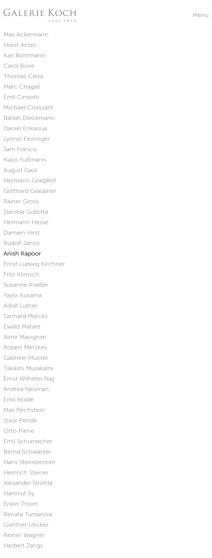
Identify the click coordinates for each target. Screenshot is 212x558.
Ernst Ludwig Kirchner (34, 264)
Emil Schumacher (27, 441)
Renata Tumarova (27, 514)
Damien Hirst (21, 232)
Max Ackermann (26, 34)
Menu (201, 15)
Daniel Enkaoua (25, 128)
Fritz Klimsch (21, 274)
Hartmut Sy (18, 493)
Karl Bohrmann (24, 55)
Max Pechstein (23, 410)
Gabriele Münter (25, 358)
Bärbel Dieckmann (29, 118)
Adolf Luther (20, 305)
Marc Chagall (21, 86)
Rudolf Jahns (21, 243)
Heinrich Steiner (26, 472)
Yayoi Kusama (22, 295)
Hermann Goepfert (29, 180)
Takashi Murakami (28, 368)
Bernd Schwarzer (27, 451)
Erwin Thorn (20, 504)
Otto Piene (18, 431)
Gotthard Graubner (29, 191)
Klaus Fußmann (24, 159)
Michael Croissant (28, 107)
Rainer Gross (21, 201)
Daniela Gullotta (25, 212)
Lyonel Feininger (26, 139)
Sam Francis (20, 149)
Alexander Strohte (28, 483)
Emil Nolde (18, 399)
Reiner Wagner (24, 535)
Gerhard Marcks (25, 316)
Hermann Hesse (26, 222)
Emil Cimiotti (21, 97)
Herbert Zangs (23, 545)
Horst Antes (19, 45)
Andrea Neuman (26, 389)
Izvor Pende (20, 420)
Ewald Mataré (22, 326)
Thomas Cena (23, 76)
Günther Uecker (26, 524)
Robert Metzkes (25, 347)
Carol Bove (18, 66)
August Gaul (20, 170)
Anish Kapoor (22, 253)
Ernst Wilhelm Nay (29, 378)
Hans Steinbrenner (29, 462)
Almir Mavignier (24, 337)
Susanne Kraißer (25, 285)
